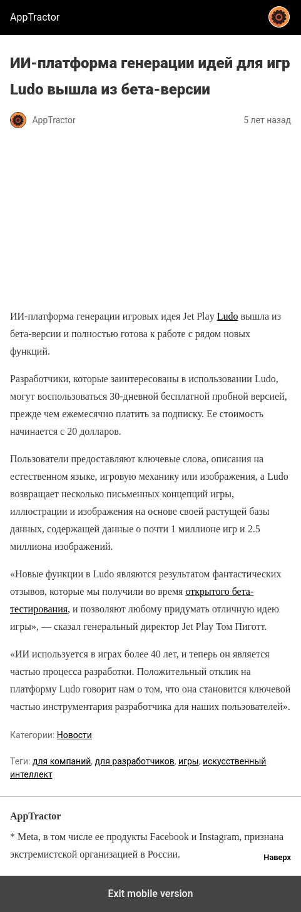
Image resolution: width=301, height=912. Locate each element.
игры (188, 761)
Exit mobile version (150, 893)
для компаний (62, 761)
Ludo (227, 316)
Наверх (277, 857)
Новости (74, 735)
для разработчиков (135, 761)
